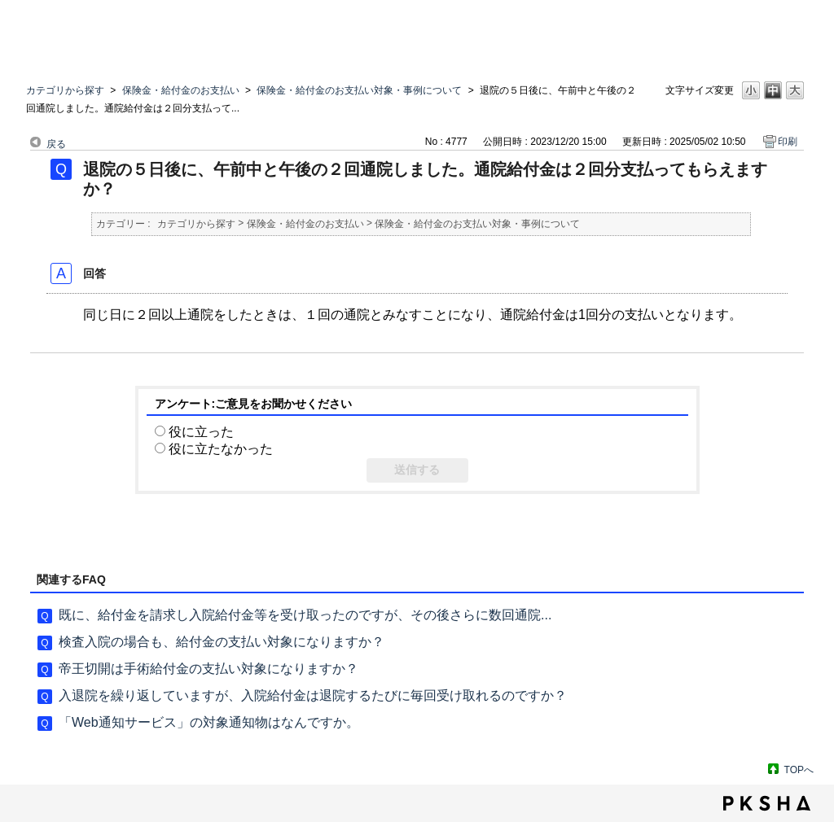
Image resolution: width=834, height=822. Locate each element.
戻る (56, 144)
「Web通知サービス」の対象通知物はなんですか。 (209, 722)
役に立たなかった (221, 449)
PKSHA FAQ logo (766, 803)
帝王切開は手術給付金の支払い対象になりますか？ (208, 669)
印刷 (787, 141)
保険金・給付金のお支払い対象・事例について (359, 90)
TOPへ (799, 770)
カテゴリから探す (65, 90)
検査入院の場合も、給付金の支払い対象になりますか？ (221, 642)
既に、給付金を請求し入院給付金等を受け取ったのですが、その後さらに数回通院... (305, 615)
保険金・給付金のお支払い (180, 90)
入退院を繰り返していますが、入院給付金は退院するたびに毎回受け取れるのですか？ (313, 695)
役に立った (201, 432)
